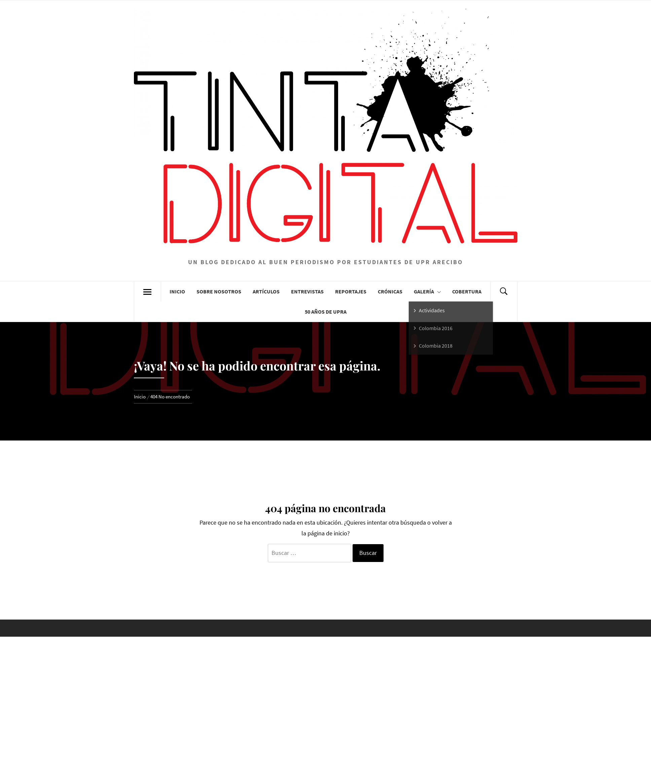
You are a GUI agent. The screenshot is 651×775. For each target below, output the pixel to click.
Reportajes (350, 291)
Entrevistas (307, 291)
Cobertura (466, 291)
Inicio (177, 291)
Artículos (266, 291)
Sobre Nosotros (218, 291)
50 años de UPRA (326, 311)
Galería (427, 291)
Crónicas (390, 291)
